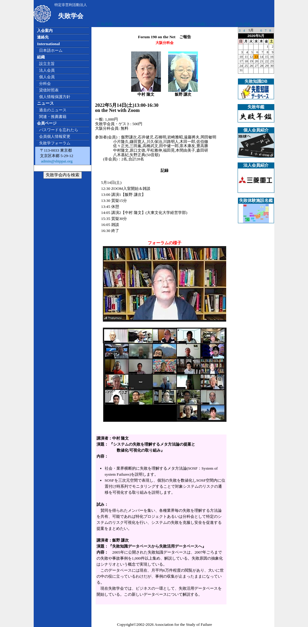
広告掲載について (112, 24)
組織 (41, 57)
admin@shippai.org (56, 161)
